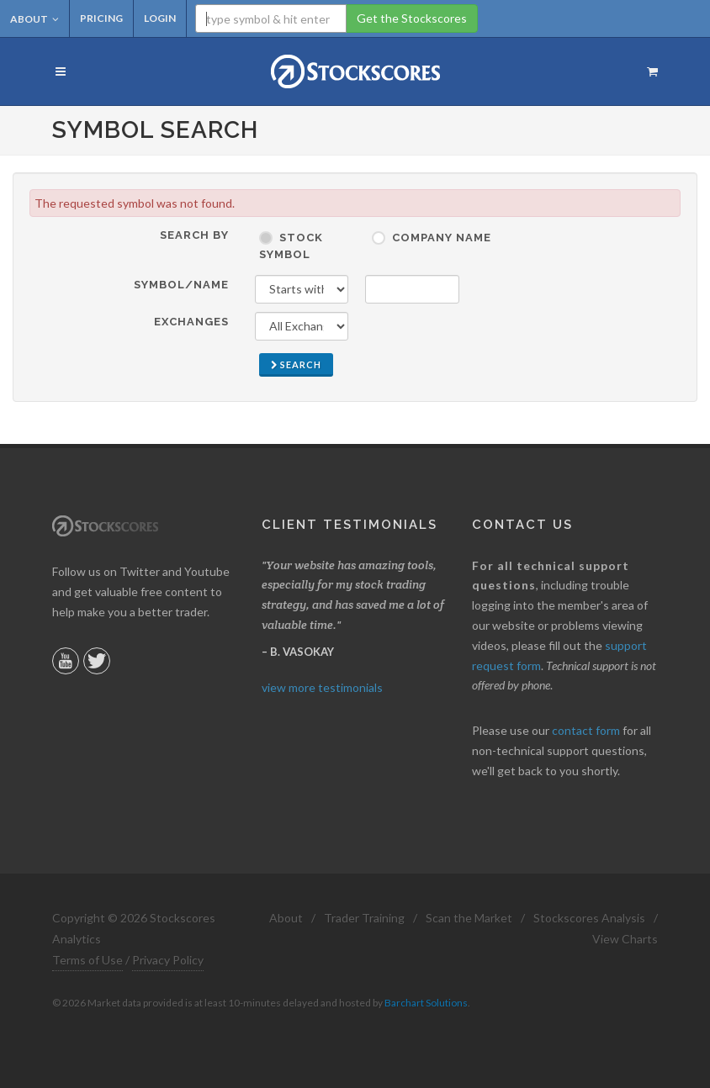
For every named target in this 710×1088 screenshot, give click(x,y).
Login (160, 18)
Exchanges (191, 321)
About (34, 19)
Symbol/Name (181, 284)
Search (296, 364)
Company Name (441, 237)
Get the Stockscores (412, 18)
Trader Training (364, 918)
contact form (586, 730)
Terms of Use (87, 960)
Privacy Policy (168, 960)
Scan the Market (469, 918)
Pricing (101, 18)
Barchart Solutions (426, 1002)
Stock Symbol (291, 246)
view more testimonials (322, 687)
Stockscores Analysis (589, 918)
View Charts (625, 939)
